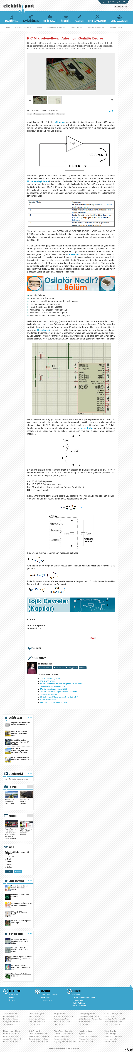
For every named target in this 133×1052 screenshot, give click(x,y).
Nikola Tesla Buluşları (10, 1016)
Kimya (9, 862)
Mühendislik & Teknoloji (56, 27)
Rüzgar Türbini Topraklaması (39, 1036)
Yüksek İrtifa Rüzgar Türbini (38, 1041)
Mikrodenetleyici (40, 114)
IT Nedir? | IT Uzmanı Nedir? (16, 914)
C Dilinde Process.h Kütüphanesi (52, 686)
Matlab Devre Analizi (10, 1036)
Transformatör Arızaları (62, 1036)
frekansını (74, 254)
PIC (29, 114)
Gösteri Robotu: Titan (48, 700)
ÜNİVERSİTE (65, 18)
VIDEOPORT (13, 816)
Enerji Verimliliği (110, 1033)
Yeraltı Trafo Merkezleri (37, 1021)
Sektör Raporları (116, 27)
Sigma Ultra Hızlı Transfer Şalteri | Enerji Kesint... (17, 725)
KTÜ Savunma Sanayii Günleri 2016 (53, 689)
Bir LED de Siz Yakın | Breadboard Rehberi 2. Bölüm (16, 941)
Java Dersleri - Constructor (12, 1039)
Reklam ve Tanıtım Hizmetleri (83, 997)
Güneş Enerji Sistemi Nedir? (38, 1033)
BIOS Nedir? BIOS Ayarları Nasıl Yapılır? (18, 923)
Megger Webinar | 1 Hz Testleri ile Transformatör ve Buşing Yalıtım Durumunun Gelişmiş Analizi (11, 833)
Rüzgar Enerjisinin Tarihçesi (38, 1039)
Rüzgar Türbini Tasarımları (63, 1031)
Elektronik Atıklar (34, 1024)
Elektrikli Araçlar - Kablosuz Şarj (90, 1019)
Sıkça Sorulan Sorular (49, 995)
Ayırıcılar (82, 1033)
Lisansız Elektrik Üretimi (37, 1019)
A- (109, 111)
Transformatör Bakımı (61, 1039)
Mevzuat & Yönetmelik (96, 27)
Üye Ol (112, 2)
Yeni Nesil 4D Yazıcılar (48, 694)
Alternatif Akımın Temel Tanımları (17, 897)
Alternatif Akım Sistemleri (88, 1036)
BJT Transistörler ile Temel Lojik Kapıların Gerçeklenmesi (61, 684)
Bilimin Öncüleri (76, 27)
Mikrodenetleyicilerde (38, 181)
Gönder (9, 871)
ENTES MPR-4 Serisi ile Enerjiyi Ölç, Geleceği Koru (18, 760)
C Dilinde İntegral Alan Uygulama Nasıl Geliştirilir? (59, 697)
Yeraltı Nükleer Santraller (62, 1021)
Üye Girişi (122, 2)
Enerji (9, 859)
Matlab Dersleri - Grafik (11, 1033)
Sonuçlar (18, 871)
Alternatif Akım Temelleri (87, 1039)
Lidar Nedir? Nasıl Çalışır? (50, 678)
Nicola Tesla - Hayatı (10, 1019)
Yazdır (83, 668)
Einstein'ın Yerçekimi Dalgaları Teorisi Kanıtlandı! (58, 692)
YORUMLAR (36, 648)
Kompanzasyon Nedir (61, 1019)
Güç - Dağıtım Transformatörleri (65, 1041)
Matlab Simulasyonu (10, 1041)
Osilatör (51, 114)
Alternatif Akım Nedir (86, 1041)
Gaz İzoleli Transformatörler (63, 1033)
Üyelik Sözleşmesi (79, 1006)
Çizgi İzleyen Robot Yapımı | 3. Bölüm (18, 976)
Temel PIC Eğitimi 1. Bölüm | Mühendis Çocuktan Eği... (18, 959)
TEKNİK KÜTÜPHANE (31, 18)
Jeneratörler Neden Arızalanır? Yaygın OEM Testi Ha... (17, 742)
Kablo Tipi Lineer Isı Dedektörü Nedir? (54, 702)
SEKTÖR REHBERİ (49, 18)
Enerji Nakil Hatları (110, 1039)
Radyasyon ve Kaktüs (112, 1024)
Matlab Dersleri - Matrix (11, 1031)
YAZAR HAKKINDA (39, 658)
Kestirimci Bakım (110, 1041)
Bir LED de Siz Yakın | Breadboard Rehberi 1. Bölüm (16, 950)
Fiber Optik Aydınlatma (87, 1013)
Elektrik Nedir (109, 1016)
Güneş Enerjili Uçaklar (36, 1013)
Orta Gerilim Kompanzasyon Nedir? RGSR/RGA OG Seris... (16, 751)
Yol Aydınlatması (59, 1013)
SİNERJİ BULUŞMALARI (119, 18)
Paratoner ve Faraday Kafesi (114, 1036)
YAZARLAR (79, 18)
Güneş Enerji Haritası (36, 1016)
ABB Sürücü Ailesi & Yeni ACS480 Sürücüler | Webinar (26, 831)
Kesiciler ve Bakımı (86, 1031)
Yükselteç (60, 114)
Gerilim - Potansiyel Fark (113, 1013)
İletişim (11, 1000)
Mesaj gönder (72, 668)
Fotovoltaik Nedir (85, 1021)
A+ (113, 111)
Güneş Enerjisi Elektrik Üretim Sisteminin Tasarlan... (16, 888)
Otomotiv (10, 856)
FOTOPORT (13, 787)
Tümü (7, 27)
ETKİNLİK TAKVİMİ (16, 774)
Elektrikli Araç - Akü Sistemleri (89, 1016)
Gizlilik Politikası (78, 1003)
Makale (39, 27)
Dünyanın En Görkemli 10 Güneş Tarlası (11, 801)
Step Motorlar (58, 1024)
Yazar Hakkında (46, 668)
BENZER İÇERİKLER (16, 934)
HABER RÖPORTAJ (11, 18)
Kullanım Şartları (78, 1000)
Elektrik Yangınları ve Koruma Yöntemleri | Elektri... (16, 733)
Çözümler (76, 995)
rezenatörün (86, 428)
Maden (9, 864)
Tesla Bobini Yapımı (10, 1013)
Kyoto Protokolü (34, 1031)
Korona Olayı (83, 1024)
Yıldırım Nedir (8, 1024)
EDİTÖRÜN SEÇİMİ (15, 717)
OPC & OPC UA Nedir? (48, 681)
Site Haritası (45, 997)
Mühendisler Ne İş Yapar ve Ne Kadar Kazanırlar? (18, 905)
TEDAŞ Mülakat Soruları (113, 1021)
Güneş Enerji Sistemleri (11, 1021)
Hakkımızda (13, 995)
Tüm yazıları (60, 668)
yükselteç (60, 122)
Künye (11, 997)
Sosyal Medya (46, 1000)
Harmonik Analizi (110, 1031)
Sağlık (9, 867)
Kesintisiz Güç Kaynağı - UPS (114, 1019)
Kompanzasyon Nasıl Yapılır (64, 1016)
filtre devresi (43, 330)
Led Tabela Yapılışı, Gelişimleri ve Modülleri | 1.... (17, 967)
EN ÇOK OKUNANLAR (16, 881)
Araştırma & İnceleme (23, 27)
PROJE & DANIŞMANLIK (97, 18)
